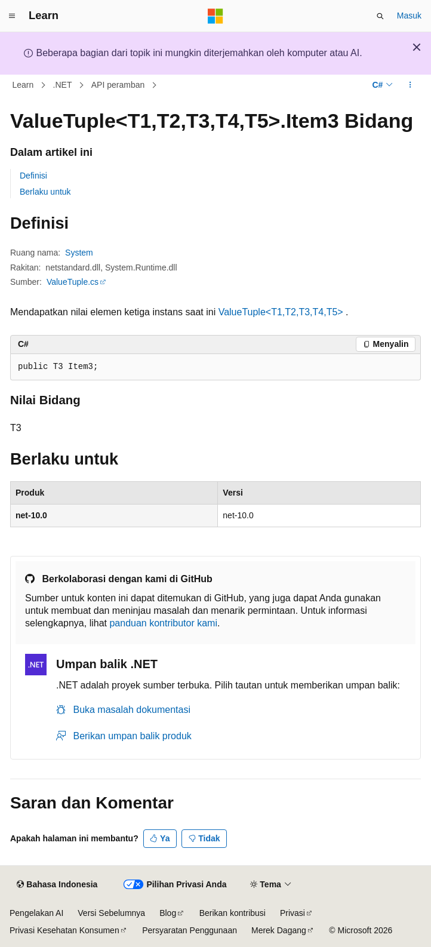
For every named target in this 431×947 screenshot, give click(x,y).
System (79, 252)
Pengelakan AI (36, 913)
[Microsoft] (215, 16)
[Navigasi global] (12, 16)
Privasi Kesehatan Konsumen (64, 930)
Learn (23, 85)
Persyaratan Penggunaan (189, 930)
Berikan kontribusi (232, 913)
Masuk (409, 15)
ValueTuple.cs (72, 282)
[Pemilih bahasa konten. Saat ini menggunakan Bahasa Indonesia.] (57, 884)
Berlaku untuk (45, 191)
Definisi (33, 175)
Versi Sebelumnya (111, 913)
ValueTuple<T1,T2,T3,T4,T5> (280, 312)
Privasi (292, 913)
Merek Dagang (278, 930)
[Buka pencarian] (380, 16)
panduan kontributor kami (163, 623)
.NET (62, 85)
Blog (167, 913)
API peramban (118, 85)
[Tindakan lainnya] (410, 85)
